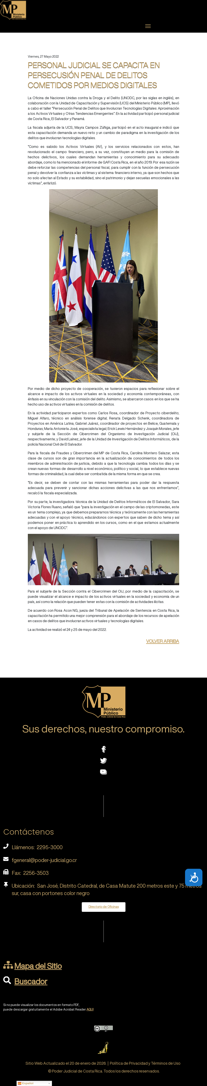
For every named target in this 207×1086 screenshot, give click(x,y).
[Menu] (148, 26)
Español (25, 1083)
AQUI (90, 1009)
